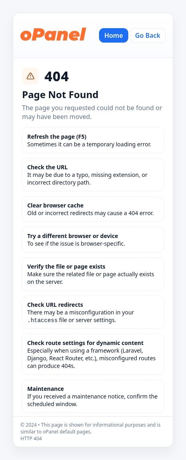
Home (113, 35)
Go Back (147, 35)
